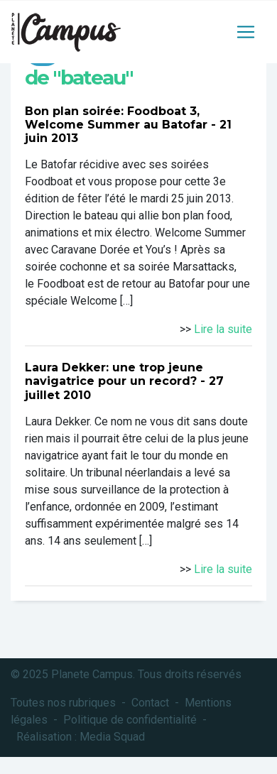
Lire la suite (223, 329)
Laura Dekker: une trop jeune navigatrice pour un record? (114, 374)
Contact (150, 702)
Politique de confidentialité (130, 719)
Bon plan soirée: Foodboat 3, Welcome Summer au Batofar (116, 117)
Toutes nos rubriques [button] (63, 702)
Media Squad (112, 736)
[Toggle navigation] (246, 32)
